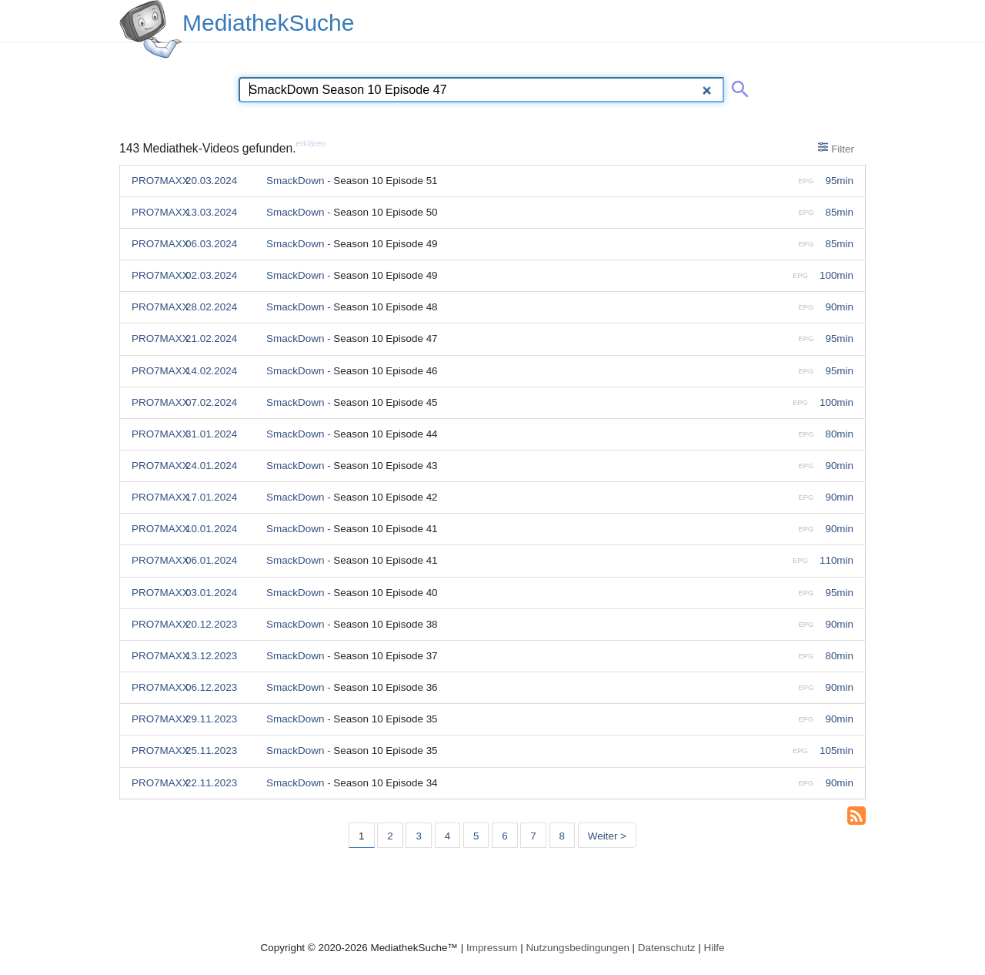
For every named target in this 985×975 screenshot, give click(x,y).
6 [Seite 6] (504, 836)
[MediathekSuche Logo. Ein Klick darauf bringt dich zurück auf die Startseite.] (150, 29)
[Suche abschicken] (737, 86)
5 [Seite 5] (476, 836)
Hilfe (714, 947)
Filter (836, 148)
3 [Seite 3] (418, 836)
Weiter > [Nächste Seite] (607, 836)
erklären (311, 143)
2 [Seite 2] (389, 836)
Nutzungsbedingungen (577, 947)
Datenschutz (667, 947)
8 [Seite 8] (562, 836)
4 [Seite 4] (447, 836)
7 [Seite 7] (533, 836)
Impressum (491, 947)
